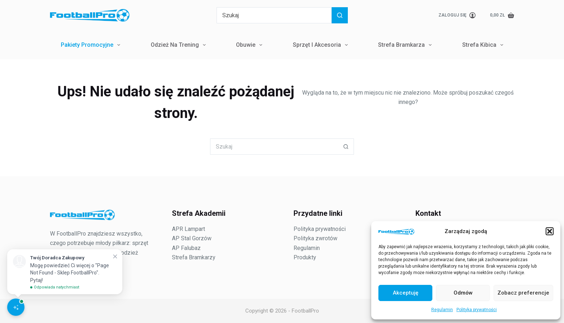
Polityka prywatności (476, 309)
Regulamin (442, 309)
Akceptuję (405, 293)
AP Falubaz (186, 248)
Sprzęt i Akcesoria (322, 45)
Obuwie (250, 45)
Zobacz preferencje (523, 293)
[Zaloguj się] (457, 15)
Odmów (463, 293)
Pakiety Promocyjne (92, 45)
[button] (549, 231)
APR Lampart (188, 229)
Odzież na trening (180, 45)
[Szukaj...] (274, 15)
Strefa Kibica (484, 45)
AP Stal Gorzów (192, 238)
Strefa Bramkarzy (193, 257)
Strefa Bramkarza (406, 45)
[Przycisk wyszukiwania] (340, 15)
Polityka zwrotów (315, 238)
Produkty (305, 257)
